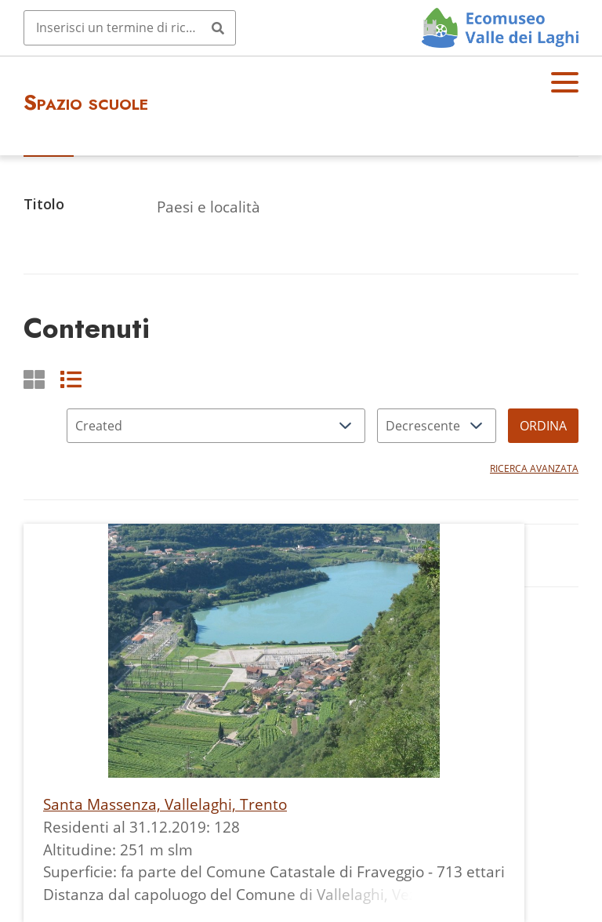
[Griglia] (34, 379)
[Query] (130, 27)
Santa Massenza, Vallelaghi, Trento (165, 804)
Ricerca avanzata (534, 468)
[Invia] (218, 27)
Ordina (543, 425)
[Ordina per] (216, 425)
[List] (71, 379)
